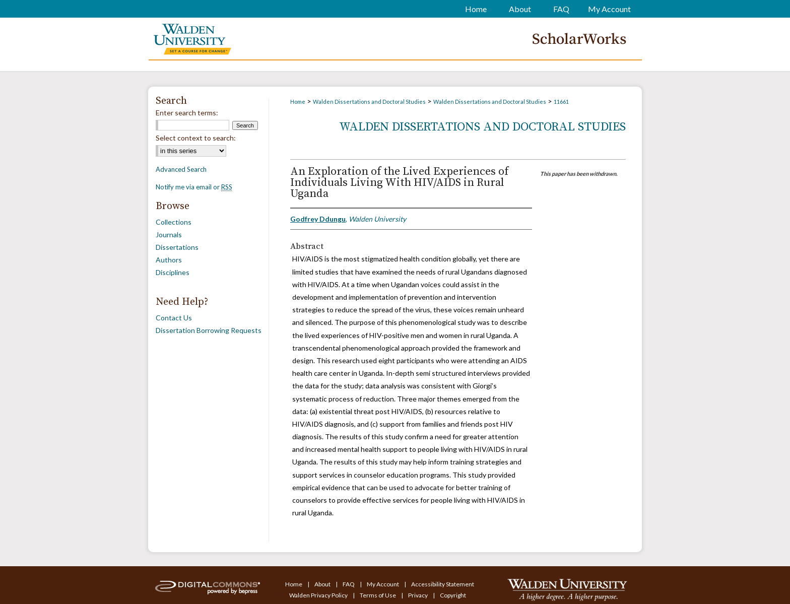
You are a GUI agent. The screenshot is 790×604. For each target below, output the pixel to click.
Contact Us (174, 317)
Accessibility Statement (442, 584)
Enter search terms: (187, 112)
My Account (383, 584)
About (323, 584)
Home (297, 101)
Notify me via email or (194, 187)
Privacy (418, 595)
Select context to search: (196, 137)
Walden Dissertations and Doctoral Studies (369, 101)
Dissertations (177, 247)
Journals (169, 234)
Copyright (453, 595)
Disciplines (172, 272)
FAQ (349, 584)
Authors (169, 259)
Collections (173, 222)
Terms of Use (378, 595)
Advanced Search (181, 169)
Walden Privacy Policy (319, 595)
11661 (561, 101)
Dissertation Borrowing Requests (208, 330)
